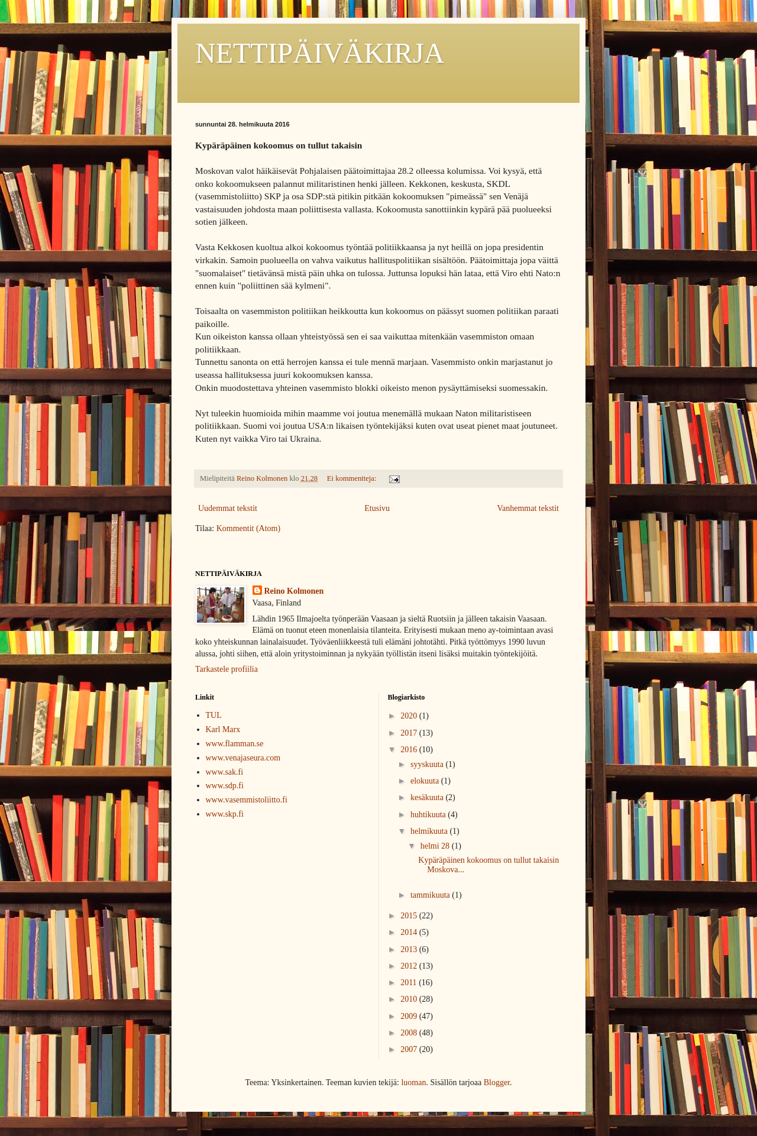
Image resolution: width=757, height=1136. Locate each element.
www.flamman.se (235, 743)
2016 (409, 749)
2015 (409, 915)
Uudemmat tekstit (227, 508)
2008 (409, 1032)
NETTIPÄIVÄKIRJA (319, 53)
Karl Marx (223, 729)
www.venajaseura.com (243, 757)
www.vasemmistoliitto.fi (246, 799)
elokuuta (425, 780)
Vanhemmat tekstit (528, 508)
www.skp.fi (225, 814)
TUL (214, 715)
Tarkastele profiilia (226, 669)
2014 (409, 932)
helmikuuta (430, 831)
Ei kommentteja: (352, 478)
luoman (413, 1082)
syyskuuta (428, 764)
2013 (409, 949)
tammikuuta (431, 895)
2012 (409, 966)
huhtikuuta (429, 814)
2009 (409, 1016)
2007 (409, 1049)
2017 (409, 733)
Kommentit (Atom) (248, 528)
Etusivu (377, 508)
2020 (409, 715)
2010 (409, 999)
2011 (409, 982)
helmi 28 (436, 846)
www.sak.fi (225, 772)
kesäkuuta (427, 797)
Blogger (497, 1082)
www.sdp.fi (225, 785)
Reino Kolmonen (294, 591)
